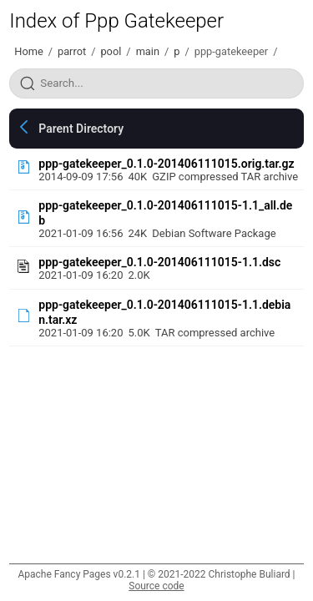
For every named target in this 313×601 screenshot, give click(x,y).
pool (110, 51)
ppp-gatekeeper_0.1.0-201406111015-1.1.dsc (159, 262)
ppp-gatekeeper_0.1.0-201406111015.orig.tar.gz (166, 163)
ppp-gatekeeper (231, 51)
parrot (72, 51)
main (147, 51)
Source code (156, 586)
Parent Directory (81, 128)
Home (28, 51)
